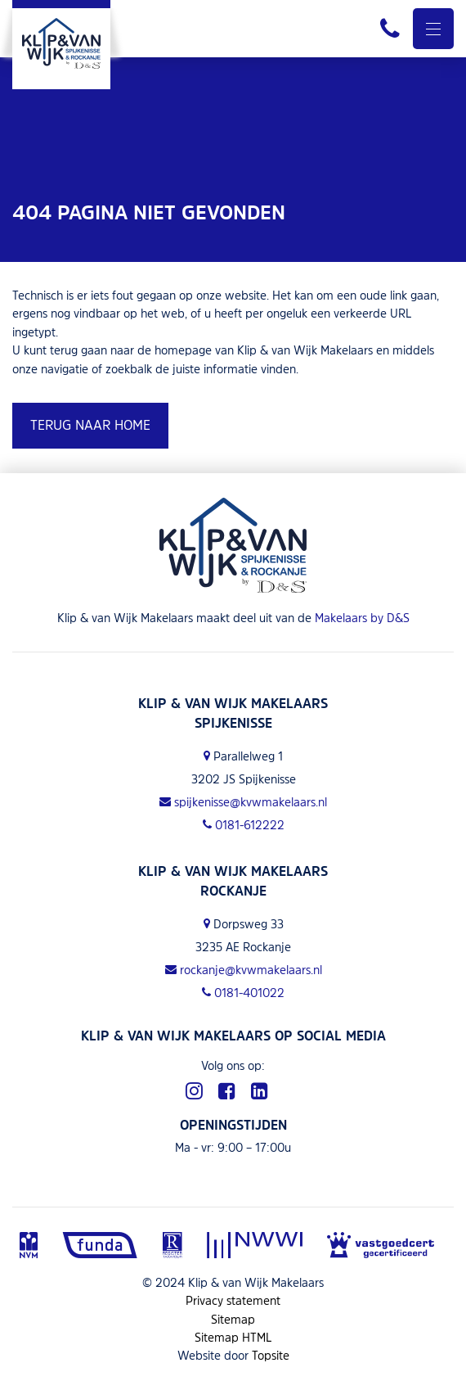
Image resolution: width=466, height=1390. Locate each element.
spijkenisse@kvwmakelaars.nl (243, 802)
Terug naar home (90, 425)
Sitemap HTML (233, 1337)
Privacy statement (233, 1300)
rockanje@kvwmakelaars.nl (243, 969)
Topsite (270, 1355)
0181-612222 (244, 825)
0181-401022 (243, 992)
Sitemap (233, 1319)
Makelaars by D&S (362, 617)
